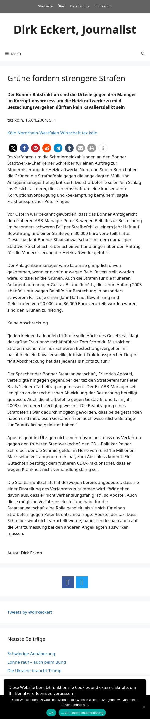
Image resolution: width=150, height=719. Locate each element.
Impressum (103, 6)
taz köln (90, 133)
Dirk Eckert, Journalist (75, 29)
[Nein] (143, 706)
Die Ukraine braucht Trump (35, 670)
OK (51, 713)
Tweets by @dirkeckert (30, 612)
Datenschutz (79, 6)
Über (61, 6)
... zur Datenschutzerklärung (82, 713)
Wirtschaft (70, 133)
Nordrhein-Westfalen (38, 133)
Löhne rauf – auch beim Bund (37, 662)
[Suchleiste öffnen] (143, 53)
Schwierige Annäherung (31, 653)
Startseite (45, 6)
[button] (13, 148)
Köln (12, 133)
